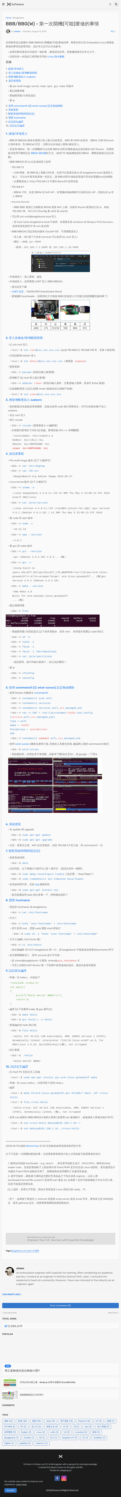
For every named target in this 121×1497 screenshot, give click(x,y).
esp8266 (24, 1443)
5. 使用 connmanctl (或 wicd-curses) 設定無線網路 (40, 687)
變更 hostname (17, 117)
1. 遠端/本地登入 (17, 133)
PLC (53, 1438)
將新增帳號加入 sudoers (22, 76)
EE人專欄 (103, 1427)
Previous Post (10, 1313)
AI (65, 1427)
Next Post (112, 1313)
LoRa (54, 1432)
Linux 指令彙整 (56, 56)
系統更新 (13, 109)
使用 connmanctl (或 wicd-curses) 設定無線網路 (35, 105)
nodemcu (42, 1443)
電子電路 (66, 1421)
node (50, 1421)
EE (42, 1438)
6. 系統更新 (13, 824)
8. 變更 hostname (18, 900)
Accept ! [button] (10, 1490)
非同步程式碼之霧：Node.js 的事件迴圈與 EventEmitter (48, 1382)
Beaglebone (18, 18)
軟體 (22, 1421)
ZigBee (9, 1443)
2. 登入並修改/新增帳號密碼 (24, 338)
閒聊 (8, 1421)
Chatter (29, 1438)
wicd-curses (22, 743)
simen (20, 1268)
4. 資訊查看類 (15, 453)
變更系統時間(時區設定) (21, 113)
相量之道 (52, 1427)
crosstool (81, 1432)
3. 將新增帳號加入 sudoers (24, 400)
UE (67, 1432)
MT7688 (9, 1427)
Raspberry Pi (69, 1438)
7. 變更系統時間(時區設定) (23, 851)
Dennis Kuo (32, 1145)
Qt (76, 1427)
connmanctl (41, 692)
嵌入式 (31, 1251)
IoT (98, 1421)
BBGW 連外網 (38, 153)
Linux (25, 1251)
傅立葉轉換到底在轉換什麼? (22, 1370)
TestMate (99, 1438)
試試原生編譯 (15, 121)
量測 (96, 1432)
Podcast (84, 1421)
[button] (3, 4)
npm (88, 1427)
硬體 (37, 1251)
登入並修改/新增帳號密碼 (22, 72)
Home (8, 18)
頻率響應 (10, 1432)
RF (23, 1427)
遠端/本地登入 (16, 68)
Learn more (21, 1484)
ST (85, 1438)
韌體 (110, 1421)
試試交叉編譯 (16, 125)
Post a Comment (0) (60, 1305)
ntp (37, 884)
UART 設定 (18, 291)
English (26, 1432)
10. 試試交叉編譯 (17, 1066)
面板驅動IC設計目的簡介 (32, 1394)
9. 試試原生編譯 (16, 970)
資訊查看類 (15, 80)
